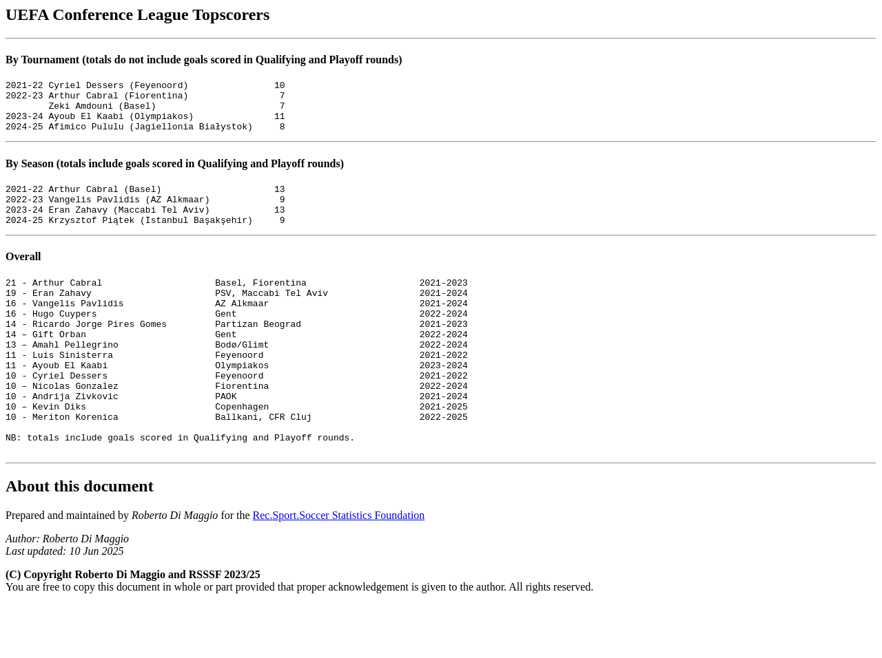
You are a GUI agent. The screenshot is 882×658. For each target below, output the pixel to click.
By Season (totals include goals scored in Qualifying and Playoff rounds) (175, 174)
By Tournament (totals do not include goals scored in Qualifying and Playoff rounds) (204, 59)
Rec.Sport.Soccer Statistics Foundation (339, 569)
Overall (23, 275)
